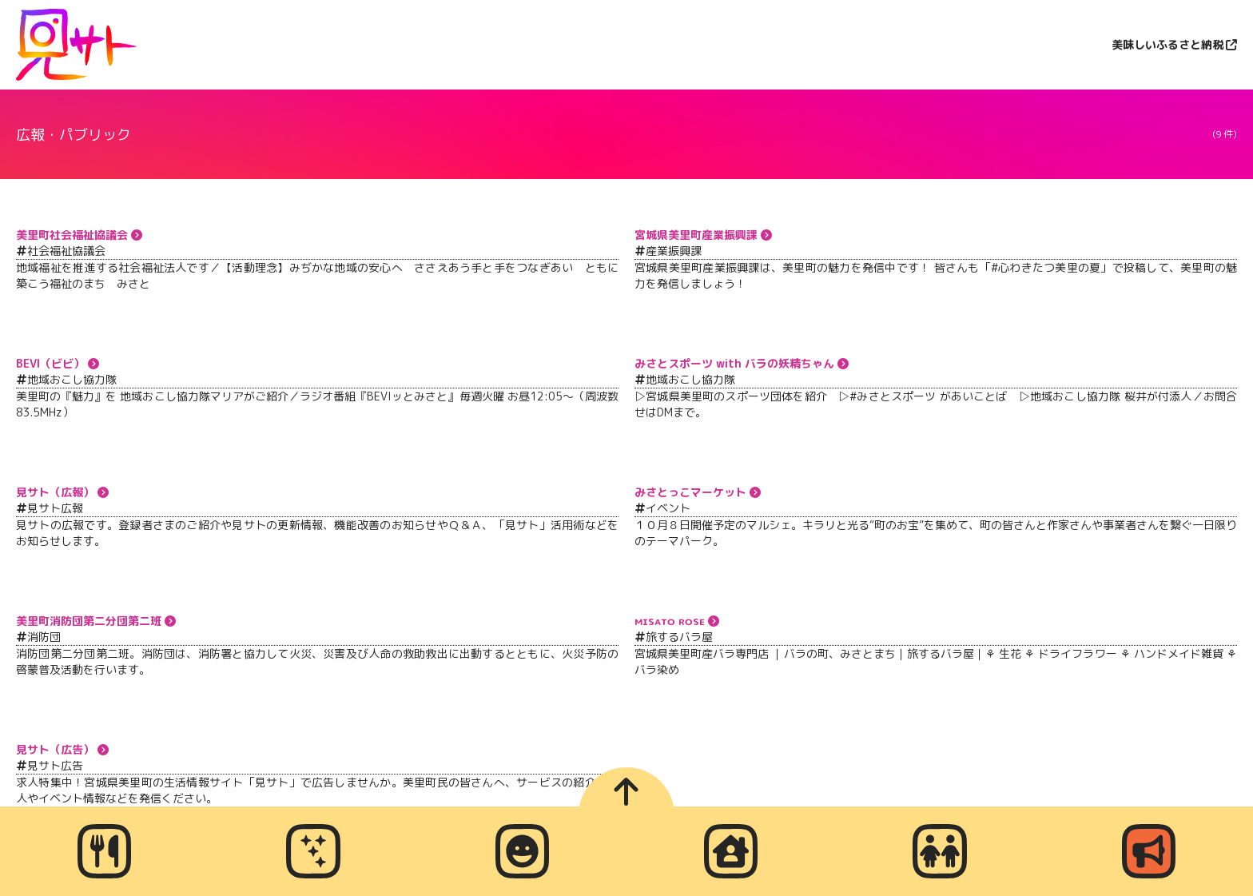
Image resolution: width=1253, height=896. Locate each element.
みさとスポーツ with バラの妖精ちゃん (734, 363)
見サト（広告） (55, 749)
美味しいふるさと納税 (1167, 44)
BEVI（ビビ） (50, 363)
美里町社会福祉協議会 (72, 234)
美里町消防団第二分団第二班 (88, 620)
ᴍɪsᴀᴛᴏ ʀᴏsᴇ (669, 620)
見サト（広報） (55, 492)
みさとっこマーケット (690, 492)
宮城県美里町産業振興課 (696, 234)
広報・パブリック (73, 135)
